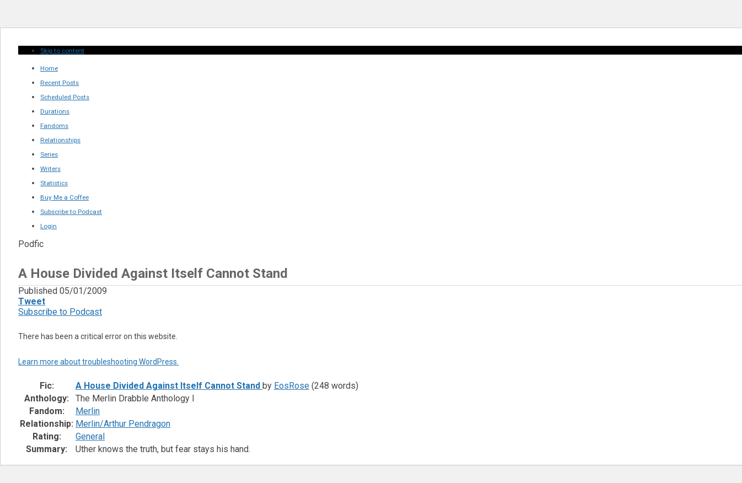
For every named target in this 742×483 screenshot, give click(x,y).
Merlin (88, 411)
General (90, 436)
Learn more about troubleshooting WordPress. (98, 361)
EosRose (291, 385)
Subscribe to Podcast (60, 312)
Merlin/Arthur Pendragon (123, 423)
